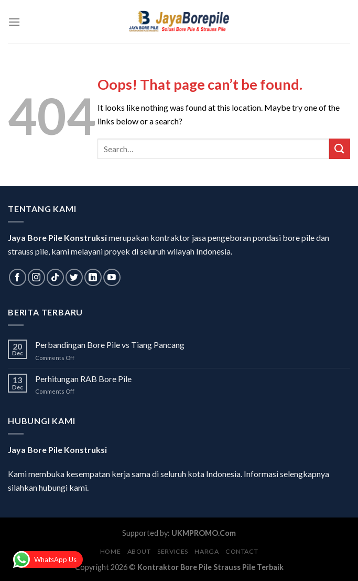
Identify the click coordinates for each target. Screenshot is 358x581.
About (139, 551)
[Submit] (339, 149)
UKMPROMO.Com (203, 533)
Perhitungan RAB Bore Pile (83, 379)
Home (110, 551)
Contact (241, 551)
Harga (206, 551)
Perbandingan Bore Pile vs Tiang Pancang (110, 345)
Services (172, 551)
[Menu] (14, 22)
